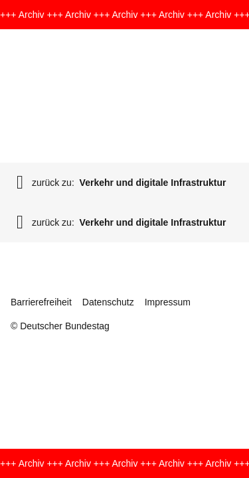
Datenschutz (108, 302)
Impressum (168, 302)
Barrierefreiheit (41, 302)
